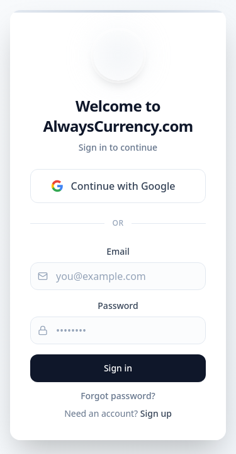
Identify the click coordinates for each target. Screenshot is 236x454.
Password (118, 305)
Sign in (118, 368)
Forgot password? (118, 396)
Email (118, 251)
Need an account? (118, 413)
